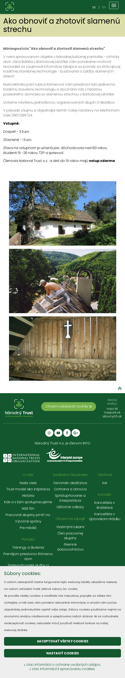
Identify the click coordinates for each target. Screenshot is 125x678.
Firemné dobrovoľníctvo (70, 547)
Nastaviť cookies (62, 653)
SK (94, 7)
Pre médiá (28, 527)
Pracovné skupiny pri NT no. (28, 515)
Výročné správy (28, 521)
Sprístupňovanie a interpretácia (70, 498)
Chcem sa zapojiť (70, 518)
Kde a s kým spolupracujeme (28, 502)
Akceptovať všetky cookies (62, 641)
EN (104, 7)
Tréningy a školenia (28, 547)
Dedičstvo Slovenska (70, 475)
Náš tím (28, 508)
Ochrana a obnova (70, 489)
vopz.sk (112, 408)
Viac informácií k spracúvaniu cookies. (62, 668)
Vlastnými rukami (70, 527)
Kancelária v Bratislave (104, 505)
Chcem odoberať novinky (68, 406)
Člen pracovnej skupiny (70, 536)
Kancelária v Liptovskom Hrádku (104, 516)
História (28, 495)
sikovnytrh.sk (112, 416)
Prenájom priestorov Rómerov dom (28, 556)
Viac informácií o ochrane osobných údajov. (62, 664)
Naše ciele (28, 483)
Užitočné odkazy (70, 507)
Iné (104, 483)
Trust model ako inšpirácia (28, 489)
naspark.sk (112, 412)
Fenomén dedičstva (70, 483)
